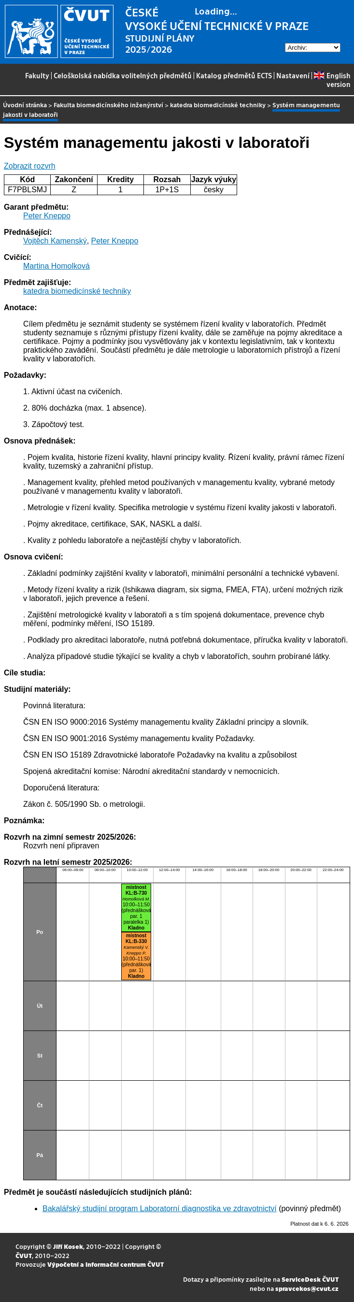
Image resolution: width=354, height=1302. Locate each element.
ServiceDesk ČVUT (310, 1279)
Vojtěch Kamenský (55, 241)
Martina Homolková (56, 266)
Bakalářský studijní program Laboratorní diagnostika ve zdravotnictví (159, 1208)
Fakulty (37, 75)
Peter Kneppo (47, 216)
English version (332, 79)
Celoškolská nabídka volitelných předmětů (123, 75)
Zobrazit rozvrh (30, 166)
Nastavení (293, 75)
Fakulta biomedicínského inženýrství (108, 104)
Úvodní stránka (25, 104)
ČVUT (23, 1255)
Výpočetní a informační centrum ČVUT (105, 1264)
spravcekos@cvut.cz (307, 1288)
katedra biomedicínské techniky (218, 104)
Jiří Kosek (68, 1246)
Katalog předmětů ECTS (234, 75)
